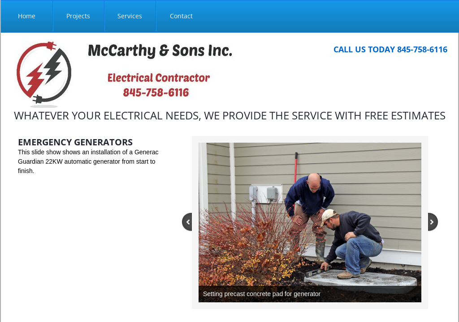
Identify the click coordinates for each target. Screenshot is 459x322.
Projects (78, 16)
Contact (181, 16)
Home (26, 16)
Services (129, 16)
